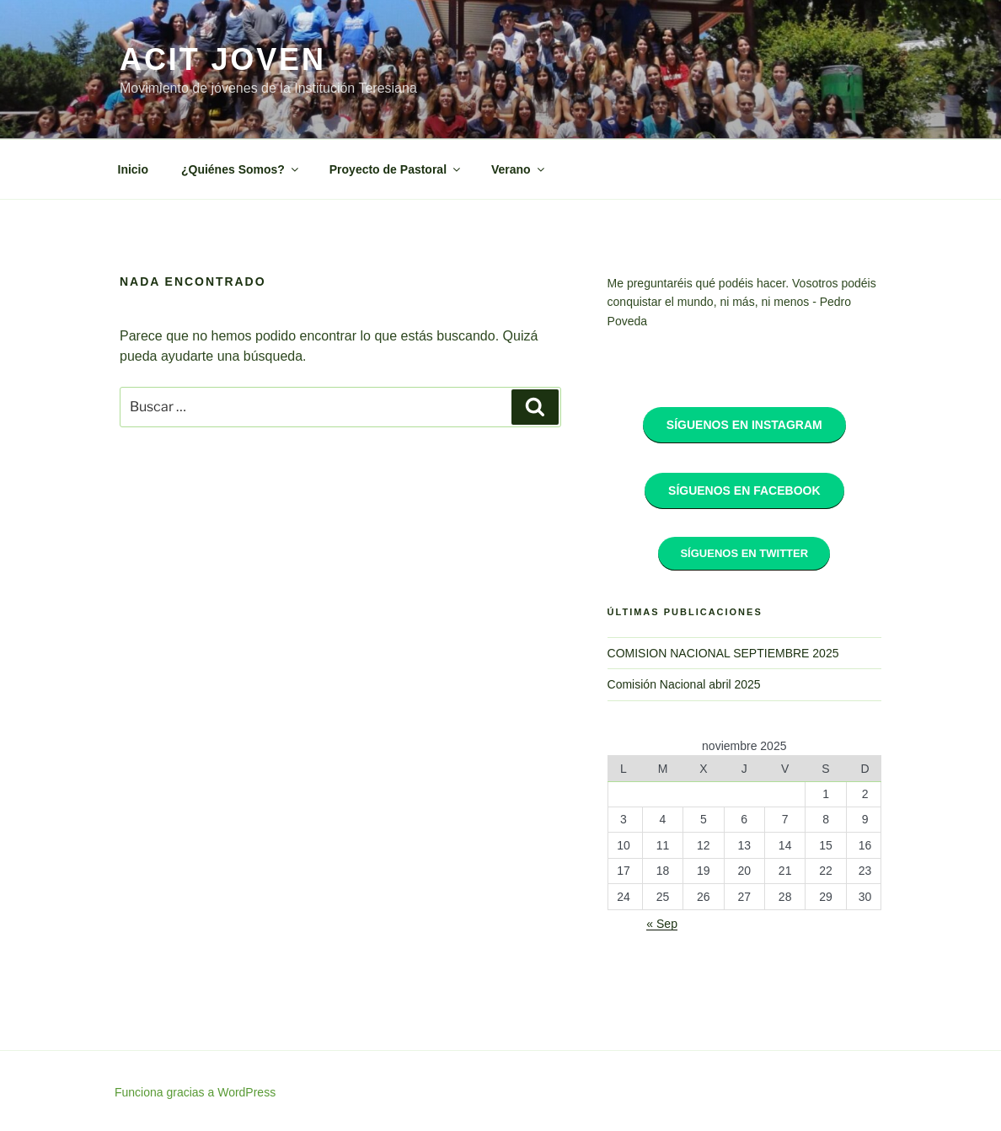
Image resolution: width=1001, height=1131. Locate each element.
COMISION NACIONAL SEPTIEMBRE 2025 (723, 653)
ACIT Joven (223, 59)
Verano (519, 169)
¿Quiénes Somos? (241, 169)
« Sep (661, 923)
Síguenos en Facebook (744, 490)
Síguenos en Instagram (744, 424)
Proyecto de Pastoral (396, 169)
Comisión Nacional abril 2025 (684, 684)
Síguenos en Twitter (744, 553)
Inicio (133, 169)
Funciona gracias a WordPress (195, 1092)
